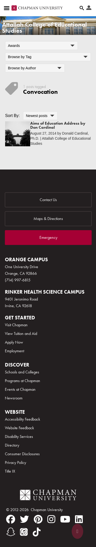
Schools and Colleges (22, 372)
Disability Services (19, 436)
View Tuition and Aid (21, 333)
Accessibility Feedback (22, 419)
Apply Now (14, 342)
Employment (14, 351)
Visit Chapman (16, 325)
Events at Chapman (20, 389)
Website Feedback (19, 428)
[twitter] (24, 519)
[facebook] (10, 519)
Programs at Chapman (22, 380)
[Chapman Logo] (48, 496)
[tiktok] (37, 532)
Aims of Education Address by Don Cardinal (57, 125)
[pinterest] (38, 519)
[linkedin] (79, 519)
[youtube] (65, 519)
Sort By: (12, 115)
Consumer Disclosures (22, 454)
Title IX (10, 471)
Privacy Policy (15, 462)
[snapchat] (10, 532)
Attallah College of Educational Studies (44, 27)
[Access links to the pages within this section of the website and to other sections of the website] (7, 8)
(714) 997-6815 (17, 280)
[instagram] (51, 519)
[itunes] (24, 532)
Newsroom (14, 398)
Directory (12, 445)
